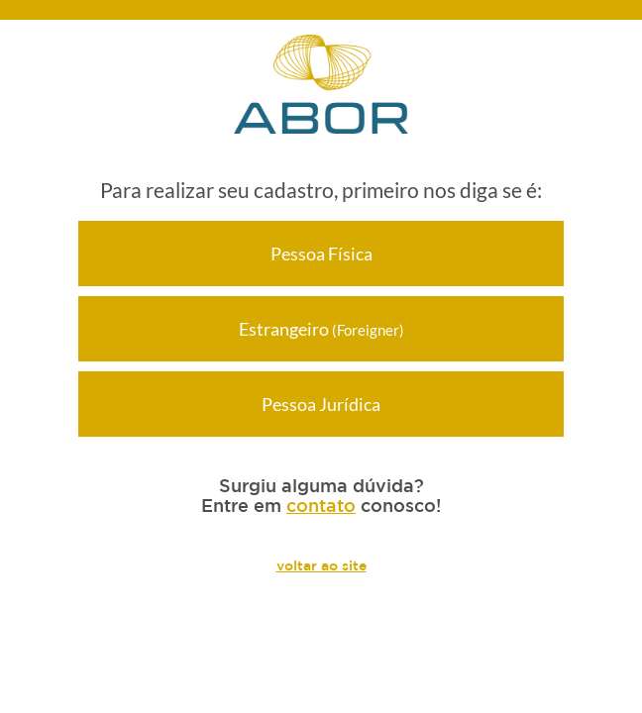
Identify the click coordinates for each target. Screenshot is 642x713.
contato (321, 505)
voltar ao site (321, 565)
